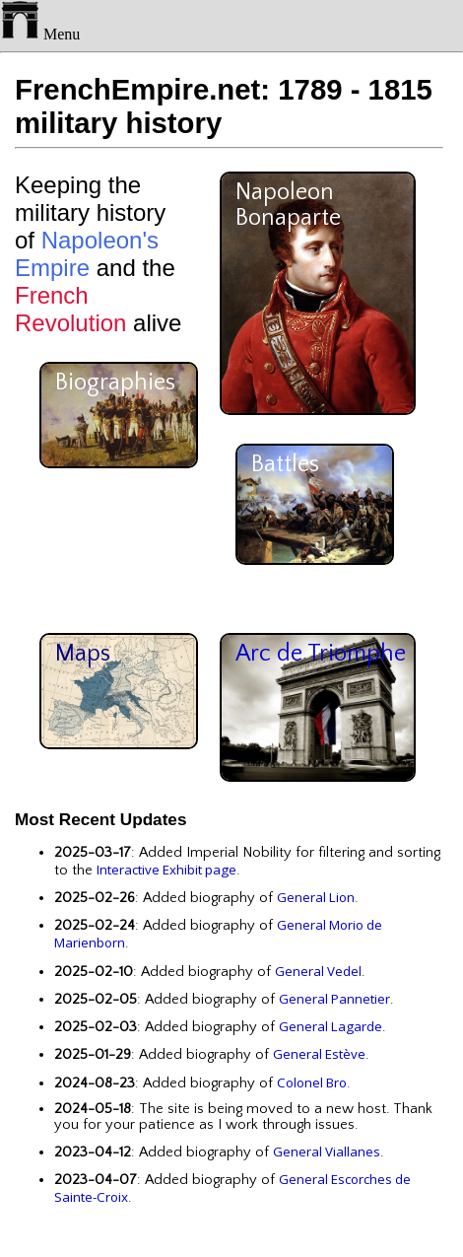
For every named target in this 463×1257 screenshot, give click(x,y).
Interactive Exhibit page (166, 869)
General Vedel (318, 971)
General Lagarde (330, 1026)
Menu (40, 34)
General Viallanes (326, 1151)
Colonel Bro (312, 1082)
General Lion (316, 897)
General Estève (319, 1054)
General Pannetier (334, 999)
